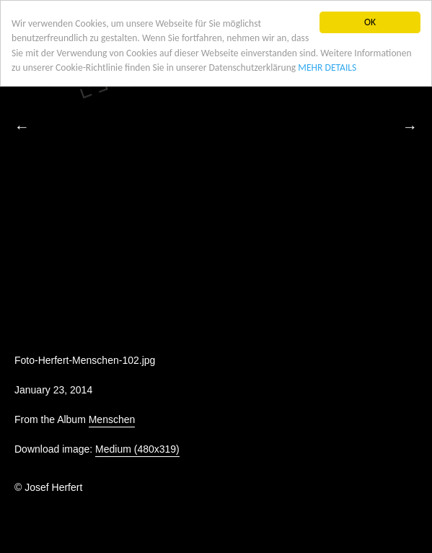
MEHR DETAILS (327, 67)
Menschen (112, 419)
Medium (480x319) (137, 449)
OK (370, 22)
